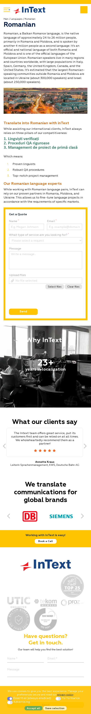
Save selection (54, 708)
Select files (55, 287)
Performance (67, 698)
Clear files (73, 287)
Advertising (18, 702)
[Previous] (6, 446)
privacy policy (65, 694)
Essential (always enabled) (29, 698)
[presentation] (36, 304)
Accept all (33, 708)
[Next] (87, 446)
